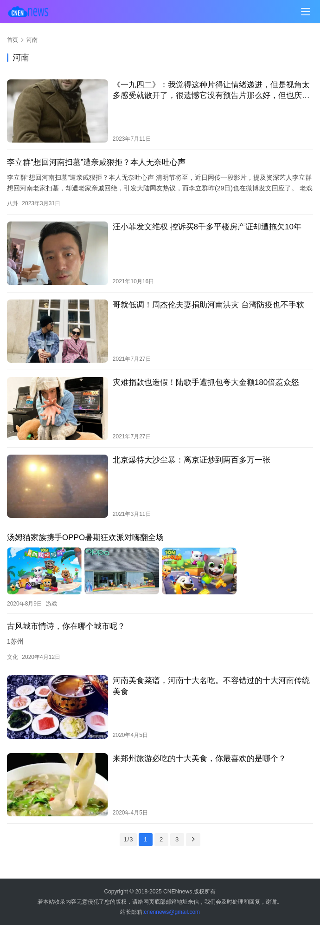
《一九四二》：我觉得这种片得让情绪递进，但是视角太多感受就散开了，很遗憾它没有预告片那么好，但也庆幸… (211, 90)
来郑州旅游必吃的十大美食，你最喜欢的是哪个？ (199, 757)
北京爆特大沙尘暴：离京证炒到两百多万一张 (191, 460)
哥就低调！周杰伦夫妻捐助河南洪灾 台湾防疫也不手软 (208, 304)
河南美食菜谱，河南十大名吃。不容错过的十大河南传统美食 (211, 685)
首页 (12, 40)
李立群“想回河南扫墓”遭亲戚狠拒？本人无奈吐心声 (96, 162)
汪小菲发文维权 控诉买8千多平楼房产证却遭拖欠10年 (207, 226)
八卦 (12, 203)
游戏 (51, 602)
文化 (12, 656)
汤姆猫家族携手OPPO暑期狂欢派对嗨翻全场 (85, 537)
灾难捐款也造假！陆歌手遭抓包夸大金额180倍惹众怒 (206, 382)
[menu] (305, 11)
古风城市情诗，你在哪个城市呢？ (66, 625)
